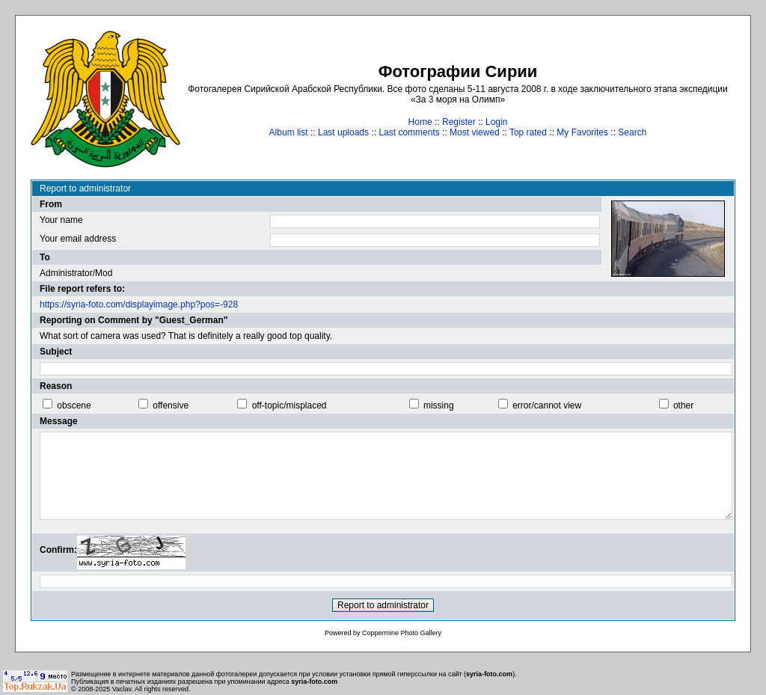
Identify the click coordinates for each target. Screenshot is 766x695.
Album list (288, 132)
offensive (171, 405)
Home (420, 122)
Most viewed (475, 132)
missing (438, 405)
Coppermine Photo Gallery (401, 633)
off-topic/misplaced (289, 405)
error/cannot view (546, 405)
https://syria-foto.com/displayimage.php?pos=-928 (139, 304)
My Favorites (582, 132)
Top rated (528, 132)
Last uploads (343, 132)
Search (632, 132)
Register (459, 122)
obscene (74, 405)
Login (496, 122)
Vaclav (122, 689)
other (683, 405)
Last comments (409, 132)
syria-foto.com (489, 674)
